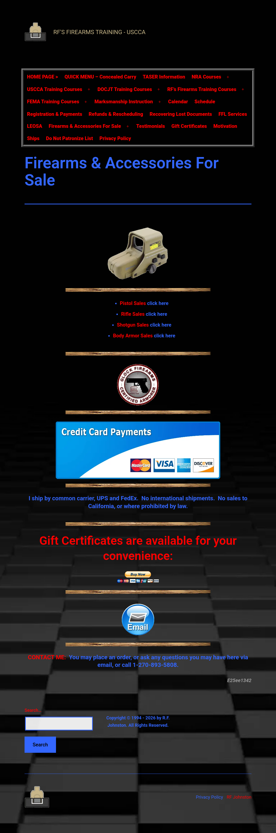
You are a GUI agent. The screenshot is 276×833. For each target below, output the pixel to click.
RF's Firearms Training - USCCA (99, 32)
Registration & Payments (54, 114)
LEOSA (34, 126)
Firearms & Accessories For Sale (85, 126)
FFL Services (233, 114)
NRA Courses (206, 77)
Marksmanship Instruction (124, 102)
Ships (33, 138)
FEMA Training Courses (53, 102)
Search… (33, 710)
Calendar (178, 102)
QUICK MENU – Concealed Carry (100, 77)
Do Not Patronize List (69, 138)
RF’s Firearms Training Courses (201, 89)
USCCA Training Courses (54, 89)
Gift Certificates (189, 126)
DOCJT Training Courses (124, 89)
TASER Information (164, 77)
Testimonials (150, 126)
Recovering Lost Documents (181, 114)
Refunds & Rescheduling (116, 114)
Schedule (204, 102)
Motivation (225, 126)
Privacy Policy (115, 138)
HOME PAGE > (42, 77)
